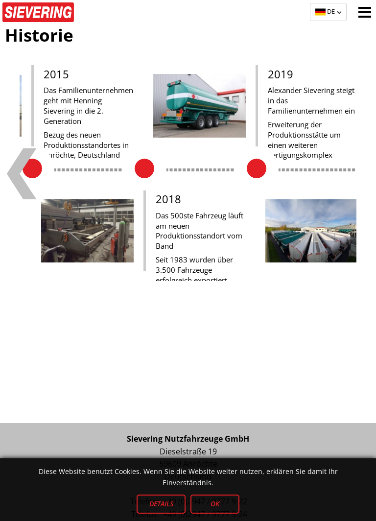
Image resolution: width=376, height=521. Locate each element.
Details (161, 504)
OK (215, 504)
